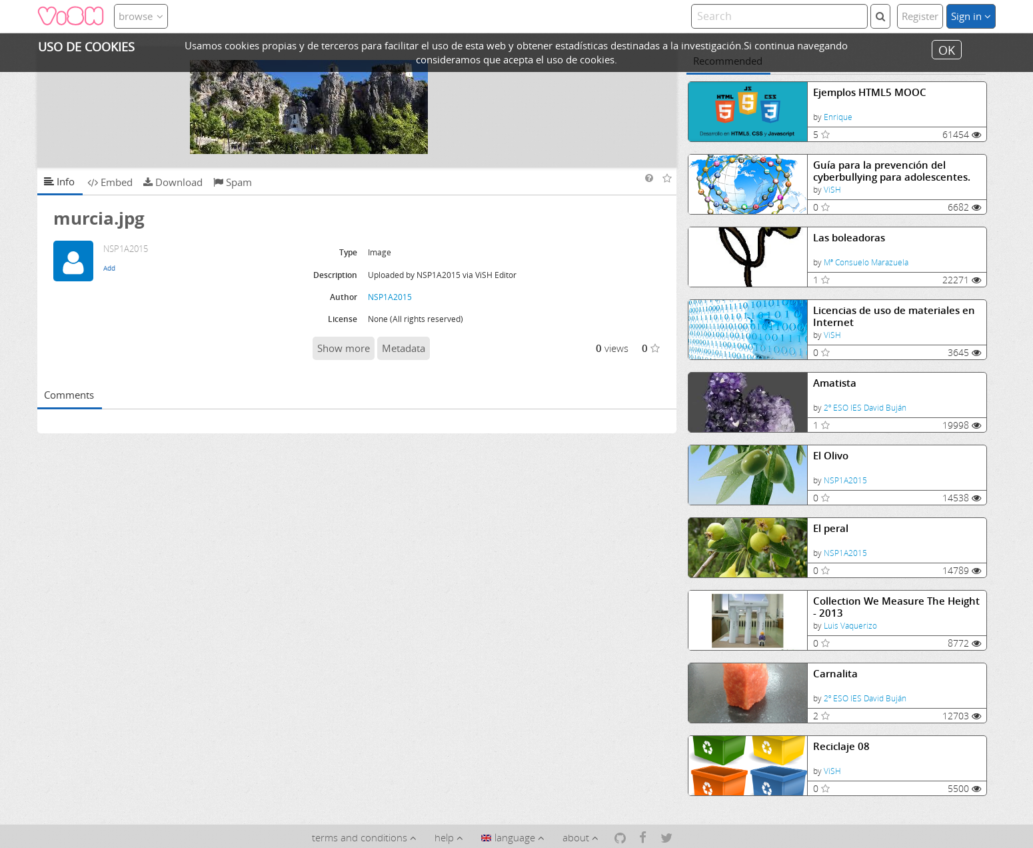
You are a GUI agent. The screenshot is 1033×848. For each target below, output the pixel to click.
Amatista (834, 383)
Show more (343, 348)
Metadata (403, 348)
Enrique (838, 117)
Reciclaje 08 (841, 746)
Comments (69, 394)
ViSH (832, 189)
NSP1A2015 (845, 480)
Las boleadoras (849, 237)
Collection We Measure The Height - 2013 (896, 607)
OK (946, 49)
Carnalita (835, 673)
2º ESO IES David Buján (865, 407)
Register (920, 16)
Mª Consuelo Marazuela (866, 262)
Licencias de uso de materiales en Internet (894, 316)
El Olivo (830, 455)
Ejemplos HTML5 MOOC (869, 92)
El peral (830, 528)
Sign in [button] (971, 16)
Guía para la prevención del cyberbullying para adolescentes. (891, 171)
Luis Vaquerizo (850, 625)
